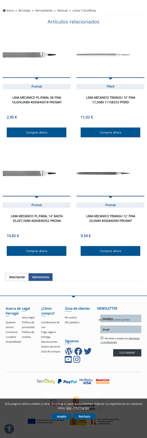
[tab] (17, 277)
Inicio (10, 10)
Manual (62, 10)
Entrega (45, 337)
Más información (77, 408)
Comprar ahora (36, 132)
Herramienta (43, 10)
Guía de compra (50, 351)
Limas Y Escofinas (84, 10)
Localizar (11, 337)
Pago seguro (48, 332)
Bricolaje (24, 10)
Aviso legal (28, 317)
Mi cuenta (71, 317)
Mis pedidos (72, 322)
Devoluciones (49, 342)
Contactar (12, 332)
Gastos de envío (50, 346)
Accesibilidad (13, 342)
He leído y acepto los (120, 340)
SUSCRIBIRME (127, 352)
